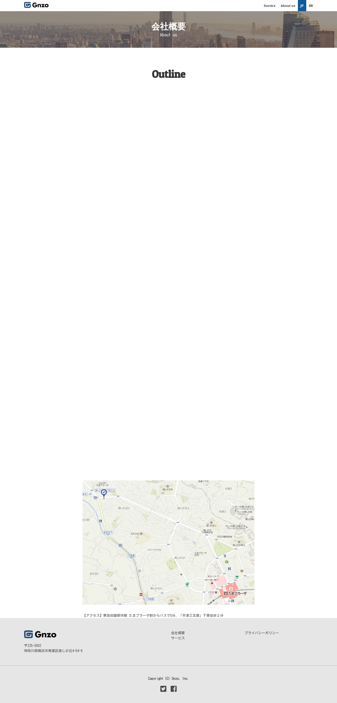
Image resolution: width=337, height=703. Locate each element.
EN (311, 5)
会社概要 (178, 633)
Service (270, 5)
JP (302, 5)
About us (288, 5)
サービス (178, 638)
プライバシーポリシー (262, 633)
